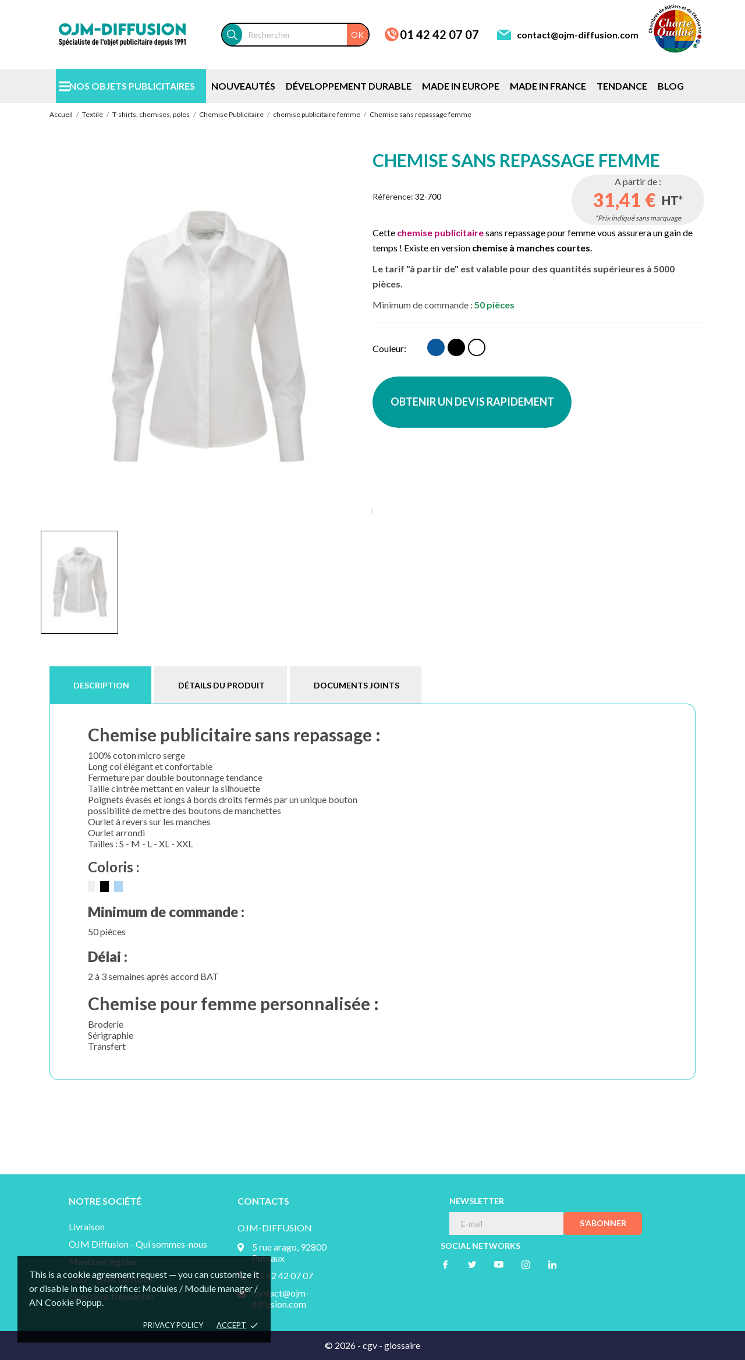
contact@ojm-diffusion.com (577, 34)
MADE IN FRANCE (548, 85)
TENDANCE (622, 85)
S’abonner (603, 1223)
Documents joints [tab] (356, 685)
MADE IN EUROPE (460, 85)
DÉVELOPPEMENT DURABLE (348, 85)
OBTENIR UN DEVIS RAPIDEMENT (472, 401)
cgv (370, 1345)
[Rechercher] (305, 34)
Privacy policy (173, 1325)
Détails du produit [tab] (221, 685)
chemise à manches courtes (531, 247)
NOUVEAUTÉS (243, 85)
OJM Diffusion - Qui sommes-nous (138, 1243)
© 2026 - (344, 1345)
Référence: (392, 196)
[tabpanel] (206, 336)
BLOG (671, 85)
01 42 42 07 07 (439, 34)
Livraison (87, 1226)
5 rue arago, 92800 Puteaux (289, 1252)
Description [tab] (101, 685)
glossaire (402, 1345)
